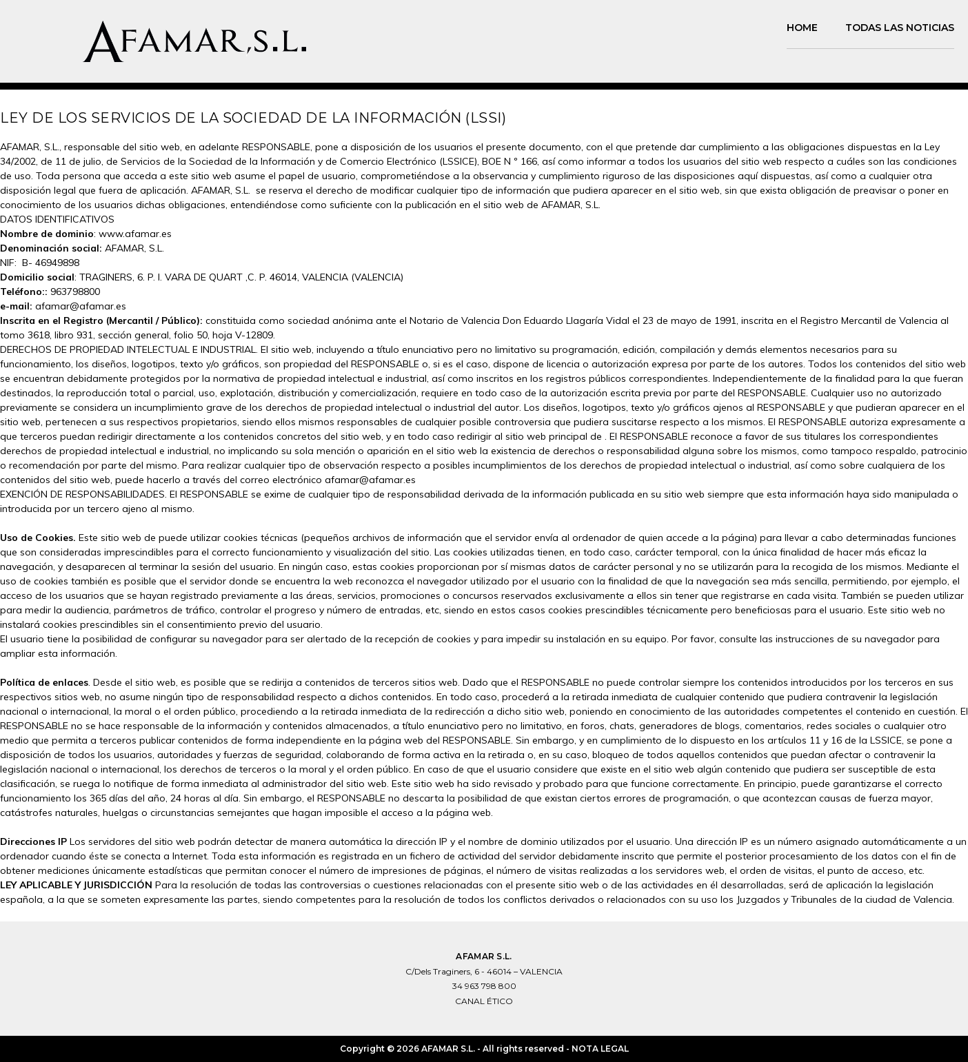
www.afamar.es (135, 233)
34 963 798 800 (484, 986)
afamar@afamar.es (80, 306)
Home (802, 27)
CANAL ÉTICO (484, 1001)
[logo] (160, 41)
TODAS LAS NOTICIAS (899, 27)
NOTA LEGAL (600, 1048)
